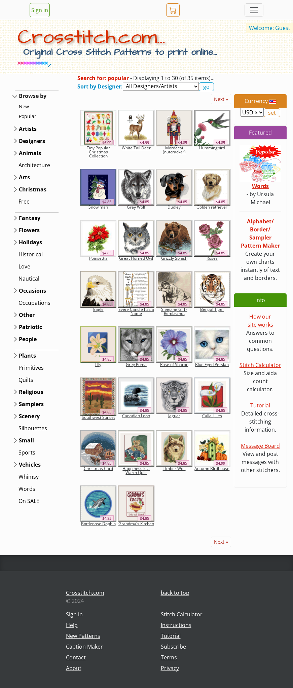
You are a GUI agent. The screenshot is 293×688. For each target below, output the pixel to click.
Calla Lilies (212, 416)
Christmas (32, 189)
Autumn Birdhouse (211, 468)
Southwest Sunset (98, 417)
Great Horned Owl (136, 258)
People (28, 339)
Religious (31, 392)
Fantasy (29, 218)
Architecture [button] (34, 165)
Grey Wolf (136, 207)
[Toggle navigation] (254, 10)
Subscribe (173, 646)
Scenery (29, 416)
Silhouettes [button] (33, 428)
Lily (98, 364)
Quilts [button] (26, 380)
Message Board (260, 445)
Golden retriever (211, 207)
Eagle (98, 309)
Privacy (170, 668)
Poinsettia (98, 258)
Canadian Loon (136, 416)
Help (72, 625)
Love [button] (24, 266)
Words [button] (27, 489)
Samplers (31, 404)
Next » (221, 99)
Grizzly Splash (174, 258)
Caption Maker (84, 646)
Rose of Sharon (174, 364)
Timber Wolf (174, 468)
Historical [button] (31, 254)
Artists (28, 129)
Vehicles (30, 464)
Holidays (30, 242)
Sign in (39, 10)
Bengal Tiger (212, 309)
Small (26, 440)
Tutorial (260, 405)
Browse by (32, 96)
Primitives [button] (31, 367)
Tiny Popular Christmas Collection (98, 152)
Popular (27, 116)
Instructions (176, 625)
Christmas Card (98, 468)
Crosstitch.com (85, 592)
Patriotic (30, 327)
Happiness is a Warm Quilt (136, 470)
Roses (212, 258)
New (24, 106)
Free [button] (24, 201)
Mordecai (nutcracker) (174, 150)
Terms (169, 657)
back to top (175, 592)
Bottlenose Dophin (98, 524)
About (73, 668)
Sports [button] (27, 452)
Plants (27, 355)
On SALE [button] (29, 501)
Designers (32, 141)
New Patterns (83, 636)
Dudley (174, 207)
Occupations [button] (34, 302)
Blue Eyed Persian (212, 364)
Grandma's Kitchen (136, 524)
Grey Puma (136, 364)
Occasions (32, 290)
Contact (76, 657)
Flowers (29, 230)
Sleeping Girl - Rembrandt (174, 311)
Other (27, 315)
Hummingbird (212, 148)
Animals (30, 153)
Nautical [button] (29, 278)
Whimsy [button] (29, 476)
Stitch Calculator (260, 365)
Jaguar (174, 416)
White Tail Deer (136, 148)
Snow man (98, 207)
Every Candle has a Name (136, 311)
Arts (24, 177)
